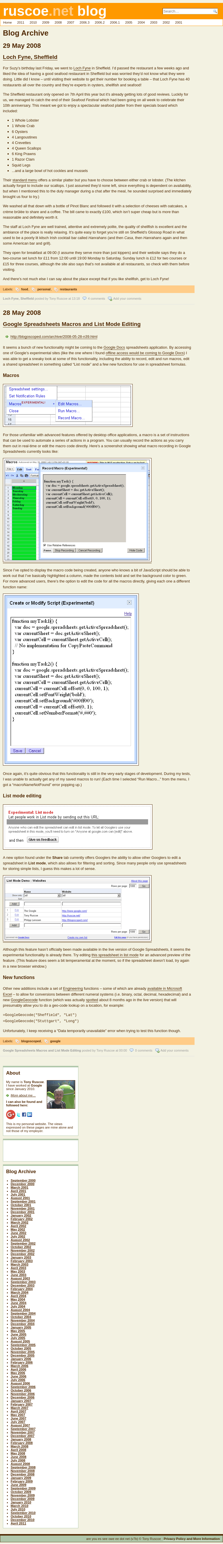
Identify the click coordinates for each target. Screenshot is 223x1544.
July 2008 (18, 1459)
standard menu (24, 180)
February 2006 (22, 1361)
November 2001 (23, 1207)
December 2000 (23, 1183)
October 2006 (21, 1389)
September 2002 (23, 1242)
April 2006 (18, 1368)
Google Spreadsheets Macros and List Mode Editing (72, 324)
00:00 (123, 1049)
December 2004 (23, 1322)
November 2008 (23, 1469)
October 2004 (21, 1315)
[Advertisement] (40, 1150)
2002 (166, 22)
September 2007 (23, 1427)
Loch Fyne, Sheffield (30, 57)
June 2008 (18, 1455)
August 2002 (20, 1239)
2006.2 (100, 22)
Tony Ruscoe (58, 298)
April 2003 (18, 1266)
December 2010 (23, 1518)
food (24, 289)
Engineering (73, 988)
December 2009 (23, 1497)
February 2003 (22, 1259)
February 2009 (22, 1480)
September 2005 (23, 1343)
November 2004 (23, 1319)
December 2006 (23, 1396)
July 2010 (18, 1508)
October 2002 (21, 1246)
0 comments (143, 1049)
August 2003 (20, 1277)
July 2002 (18, 1235)
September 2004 (23, 1312)
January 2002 (21, 1214)
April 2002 (18, 1225)
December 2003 (23, 1284)
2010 (33, 22)
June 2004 (18, 1301)
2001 (178, 22)
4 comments (96, 298)
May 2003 (18, 1270)
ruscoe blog (55, 11)
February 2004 (22, 1287)
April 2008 (18, 1448)
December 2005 (23, 1354)
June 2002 (18, 1232)
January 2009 (21, 1476)
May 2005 (18, 1329)
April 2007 (18, 1410)
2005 (128, 22)
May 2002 (18, 1228)
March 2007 (19, 1406)
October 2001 (21, 1204)
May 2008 (18, 1452)
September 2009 (23, 1487)
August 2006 (20, 1382)
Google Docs (114, 347)
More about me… (23, 1094)
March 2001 (19, 1186)
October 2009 (21, 1490)
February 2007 (22, 1403)
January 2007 (21, 1399)
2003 (153, 22)
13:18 (76, 298)
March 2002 (19, 1221)
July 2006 (18, 1378)
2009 (45, 22)
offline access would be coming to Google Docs (145, 353)
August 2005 (20, 1340)
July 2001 (18, 1193)
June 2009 (18, 1483)
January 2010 (21, 1501)
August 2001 (20, 1197)
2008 (58, 22)
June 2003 (18, 1273)
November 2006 (23, 1392)
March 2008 (19, 1445)
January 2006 (21, 1357)
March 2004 (19, 1291)
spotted (92, 1000)
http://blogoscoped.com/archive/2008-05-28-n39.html (53, 336)
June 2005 (18, 1333)
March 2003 (19, 1263)
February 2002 (22, 1218)
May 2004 (18, 1298)
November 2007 (23, 1431)
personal (44, 289)
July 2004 (18, 1305)
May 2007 (18, 1413)
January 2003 (21, 1256)
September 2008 (23, 1466)
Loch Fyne (82, 68)
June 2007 (18, 1417)
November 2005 (23, 1350)
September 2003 (23, 1280)
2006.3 (84, 22)
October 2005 (21, 1347)
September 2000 (23, 1179)
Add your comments (127, 298)
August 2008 (20, 1462)
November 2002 (23, 1249)
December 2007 (23, 1434)
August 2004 (20, 1308)
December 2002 (23, 1252)
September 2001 (23, 1200)
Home (7, 22)
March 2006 (19, 1364)
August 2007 (20, 1424)
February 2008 (22, 1441)
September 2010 (23, 1511)
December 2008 (23, 1473)
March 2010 (19, 1504)
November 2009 (23, 1494)
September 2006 (23, 1385)
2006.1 (115, 22)
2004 (141, 22)
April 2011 (18, 1522)
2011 (20, 22)
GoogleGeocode (24, 1000)
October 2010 (21, 1515)
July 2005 (18, 1336)
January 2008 (21, 1438)
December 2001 (23, 1211)
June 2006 (18, 1375)
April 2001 (18, 1190)
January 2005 (21, 1326)
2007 (70, 22)
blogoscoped (31, 1040)
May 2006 (18, 1371)
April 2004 (18, 1294)
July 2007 (18, 1420)
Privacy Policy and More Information (192, 1537)
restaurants (68, 289)
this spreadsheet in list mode (115, 955)
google (55, 1040)
